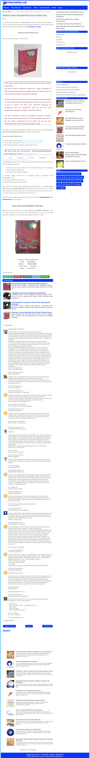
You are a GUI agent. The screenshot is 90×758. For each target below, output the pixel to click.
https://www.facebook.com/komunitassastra (16, 160)
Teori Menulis (67, 184)
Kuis (4, 18)
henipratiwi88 (12, 329)
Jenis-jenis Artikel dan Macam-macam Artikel (30, 700)
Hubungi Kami (60, 45)
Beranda (29, 626)
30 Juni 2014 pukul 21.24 (15, 470)
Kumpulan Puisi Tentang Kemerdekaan (28, 690)
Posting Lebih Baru (9, 626)
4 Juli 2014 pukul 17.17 (15, 508)
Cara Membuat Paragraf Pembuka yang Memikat (71, 95)
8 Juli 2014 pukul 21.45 (15, 522)
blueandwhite (12, 472)
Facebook (27, 276)
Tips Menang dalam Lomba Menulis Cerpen (70, 12)
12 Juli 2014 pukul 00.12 (15, 550)
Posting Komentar (9, 620)
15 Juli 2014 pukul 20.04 (15, 568)
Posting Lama (47, 626)
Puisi (58, 184)
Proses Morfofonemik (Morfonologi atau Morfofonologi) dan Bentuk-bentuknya (76, 154)
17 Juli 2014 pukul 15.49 (15, 617)
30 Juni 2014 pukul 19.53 (15, 455)
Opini (80, 181)
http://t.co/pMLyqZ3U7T (29, 154)
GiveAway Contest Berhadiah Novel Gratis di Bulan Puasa (25, 15)
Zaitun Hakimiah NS (14, 596)
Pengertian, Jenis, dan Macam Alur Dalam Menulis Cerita (34, 671)
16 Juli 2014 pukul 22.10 (15, 594)
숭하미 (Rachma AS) (14, 510)
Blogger (33, 750)
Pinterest (17, 276)
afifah (10, 374)
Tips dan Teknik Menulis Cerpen (75, 135)
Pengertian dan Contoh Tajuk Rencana (28, 719)
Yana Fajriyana (12, 524)
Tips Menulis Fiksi (72, 52)
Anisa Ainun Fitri (13, 429)
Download (73, 177)
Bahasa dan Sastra (69, 174)
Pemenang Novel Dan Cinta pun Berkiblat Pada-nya (29, 283)
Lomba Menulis (71, 72)
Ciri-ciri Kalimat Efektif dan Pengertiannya (29, 710)
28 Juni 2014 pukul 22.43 (15, 372)
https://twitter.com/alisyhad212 (31, 142)
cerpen (59, 177)
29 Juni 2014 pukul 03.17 (15, 390)
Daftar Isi (59, 37)
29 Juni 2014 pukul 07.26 (15, 409)
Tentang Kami (60, 34)
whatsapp (44, 276)
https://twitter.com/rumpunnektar (32, 140)
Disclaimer (59, 39)
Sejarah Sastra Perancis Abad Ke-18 (67, 87)
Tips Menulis (76, 184)
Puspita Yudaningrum (14, 392)
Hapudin (10, 493)
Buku (78, 174)
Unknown (11, 410)
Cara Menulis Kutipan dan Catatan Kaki (28, 729)
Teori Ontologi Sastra (62, 84)
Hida (9, 456)
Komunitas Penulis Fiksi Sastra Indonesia (44, 756)
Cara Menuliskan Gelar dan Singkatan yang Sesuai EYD (33, 652)
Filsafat (81, 177)
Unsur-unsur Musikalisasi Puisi (75, 161)
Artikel (59, 174)
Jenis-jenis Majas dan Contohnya (26, 661)
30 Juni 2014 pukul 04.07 (15, 427)
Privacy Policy (60, 42)
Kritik (58, 181)
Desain (66, 177)
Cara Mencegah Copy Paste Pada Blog (68, 24)
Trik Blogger (61, 188)
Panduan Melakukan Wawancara (66, 92)
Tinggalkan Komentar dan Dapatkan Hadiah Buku (28, 293)
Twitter (36, 276)
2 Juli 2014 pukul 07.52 (15, 491)
